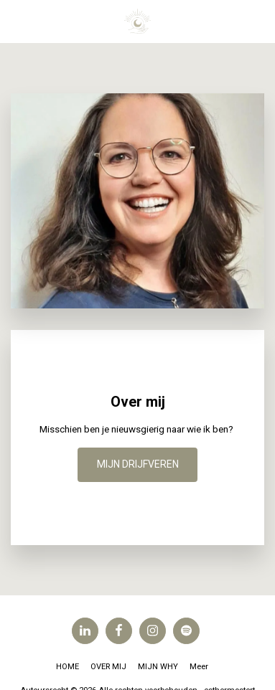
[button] (16, 20)
